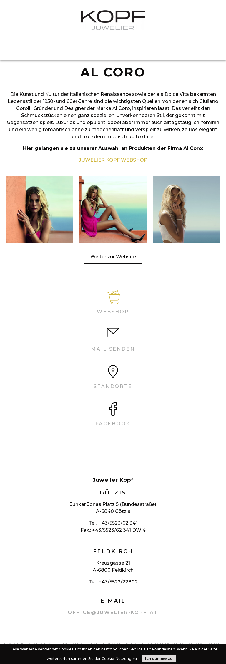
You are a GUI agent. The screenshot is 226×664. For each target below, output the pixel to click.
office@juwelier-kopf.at (113, 612)
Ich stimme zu (159, 658)
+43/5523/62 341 (118, 523)
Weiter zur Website (113, 257)
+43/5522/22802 (118, 582)
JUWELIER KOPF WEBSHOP (113, 160)
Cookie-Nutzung (117, 658)
